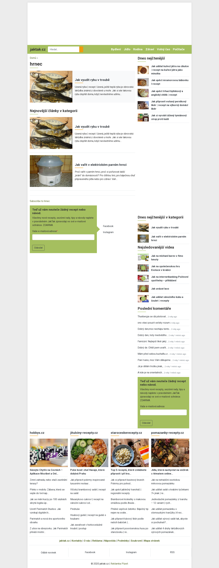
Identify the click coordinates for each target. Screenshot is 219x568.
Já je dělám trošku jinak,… (151, 366)
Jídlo (127, 49)
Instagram (108, 232)
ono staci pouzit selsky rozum (154, 322)
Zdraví (150, 49)
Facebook (108, 226)
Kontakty (77, 540)
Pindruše (75, 509)
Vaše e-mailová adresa (44, 231)
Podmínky (123, 540)
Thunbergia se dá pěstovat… (152, 316)
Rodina (138, 49)
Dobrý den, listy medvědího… (153, 335)
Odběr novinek (48, 552)
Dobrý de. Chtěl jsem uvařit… (152, 347)
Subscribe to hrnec (40, 201)
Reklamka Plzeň (119, 563)
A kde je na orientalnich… (150, 372)
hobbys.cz (37, 433)
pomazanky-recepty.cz (167, 433)
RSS (172, 552)
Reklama (97, 540)
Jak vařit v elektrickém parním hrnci (101, 165)
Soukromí (136, 540)
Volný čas (163, 49)
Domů (33, 57)
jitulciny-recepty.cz (84, 433)
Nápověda (110, 540)
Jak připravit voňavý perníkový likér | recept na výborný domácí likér (169, 105)
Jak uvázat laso (160, 288)
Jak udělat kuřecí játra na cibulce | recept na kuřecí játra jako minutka (170, 70)
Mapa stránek (152, 540)
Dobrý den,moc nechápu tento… (154, 328)
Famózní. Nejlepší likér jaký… (153, 341)
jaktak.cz (64, 540)
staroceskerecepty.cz (126, 433)
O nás (87, 540)
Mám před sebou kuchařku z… (153, 353)
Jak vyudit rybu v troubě (92, 80)
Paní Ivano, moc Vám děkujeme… (155, 360)
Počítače (179, 49)
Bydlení (116, 49)
